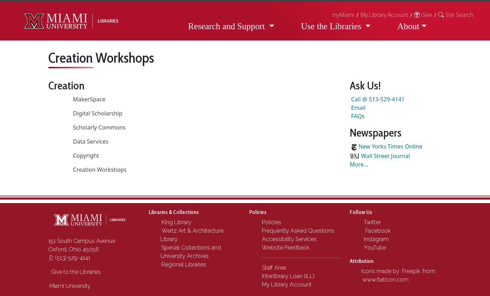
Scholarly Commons (99, 127)
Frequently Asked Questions (298, 230)
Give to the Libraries (75, 272)
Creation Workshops (100, 170)
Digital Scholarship (97, 113)
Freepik (411, 271)
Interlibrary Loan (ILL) (288, 276)
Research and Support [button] (227, 26)
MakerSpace (89, 99)
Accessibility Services (289, 239)
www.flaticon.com (385, 279)
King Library (176, 222)
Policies (271, 222)
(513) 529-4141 (69, 257)
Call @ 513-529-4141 (378, 99)
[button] (455, 15)
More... (359, 164)
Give (423, 15)
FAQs (358, 116)
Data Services (91, 141)
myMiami (343, 15)
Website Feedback (286, 247)
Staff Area (274, 267)
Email (358, 108)
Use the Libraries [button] (332, 26)
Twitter (371, 222)
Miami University (70, 286)
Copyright (86, 155)
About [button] (408, 26)
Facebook (376, 230)
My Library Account (384, 15)
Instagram (375, 239)
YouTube (374, 247)
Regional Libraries (183, 264)
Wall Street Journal (385, 156)
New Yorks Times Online (390, 146)
